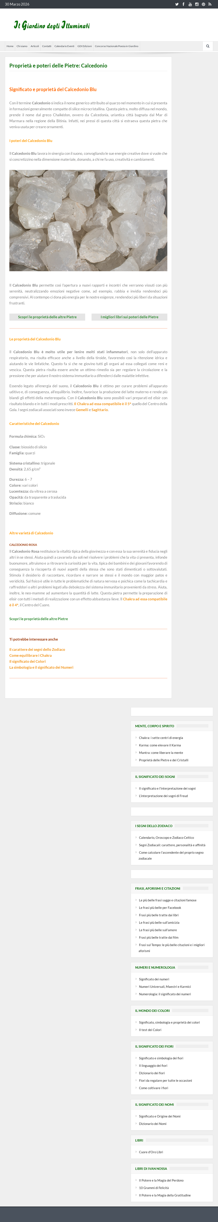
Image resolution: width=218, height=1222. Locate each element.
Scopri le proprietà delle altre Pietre (47, 317)
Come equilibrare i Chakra (30, 655)
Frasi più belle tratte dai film (158, 937)
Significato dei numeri (154, 979)
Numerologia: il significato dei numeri (165, 994)
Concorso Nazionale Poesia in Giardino (116, 46)
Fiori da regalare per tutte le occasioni (165, 1080)
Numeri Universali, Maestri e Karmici (165, 986)
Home (10, 46)
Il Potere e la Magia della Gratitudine (165, 1195)
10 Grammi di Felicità (154, 1187)
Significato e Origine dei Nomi (160, 1116)
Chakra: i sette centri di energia (161, 737)
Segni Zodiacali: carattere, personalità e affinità (172, 845)
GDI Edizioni (84, 46)
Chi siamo (22, 46)
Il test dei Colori (150, 1029)
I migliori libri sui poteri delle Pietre (129, 317)
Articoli (35, 46)
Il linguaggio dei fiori (153, 1065)
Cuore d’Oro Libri (151, 1152)
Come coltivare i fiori (153, 1088)
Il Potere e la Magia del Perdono (161, 1180)
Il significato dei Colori (27, 661)
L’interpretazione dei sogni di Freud (163, 795)
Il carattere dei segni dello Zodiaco (37, 649)
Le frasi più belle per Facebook (160, 907)
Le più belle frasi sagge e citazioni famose (167, 900)
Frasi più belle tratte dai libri (159, 915)
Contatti (46, 46)
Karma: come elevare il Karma (160, 745)
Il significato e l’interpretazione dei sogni (167, 788)
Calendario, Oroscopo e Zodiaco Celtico (166, 837)
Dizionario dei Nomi (152, 1123)
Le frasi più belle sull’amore (158, 930)
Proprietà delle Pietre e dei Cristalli (163, 760)
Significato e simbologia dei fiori (161, 1058)
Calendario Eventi (64, 46)
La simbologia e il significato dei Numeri (41, 667)
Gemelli (82, 409)
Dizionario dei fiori (152, 1073)
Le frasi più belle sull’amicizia (159, 922)
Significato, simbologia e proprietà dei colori (169, 1022)
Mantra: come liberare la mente (161, 752)
